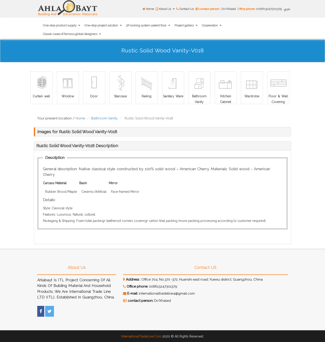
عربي (287, 9)
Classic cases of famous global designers (70, 34)
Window (68, 96)
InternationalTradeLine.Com (141, 336)
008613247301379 (260, 9)
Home (148, 9)
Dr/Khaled (215, 9)
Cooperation (210, 25)
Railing (146, 96)
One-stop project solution (101, 25)
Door (94, 96)
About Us (164, 9)
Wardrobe (251, 96)
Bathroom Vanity (104, 118)
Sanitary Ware (173, 96)
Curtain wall (41, 96)
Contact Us (185, 9)
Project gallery (184, 25)
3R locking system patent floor (146, 25)
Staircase (120, 96)
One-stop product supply (60, 25)
